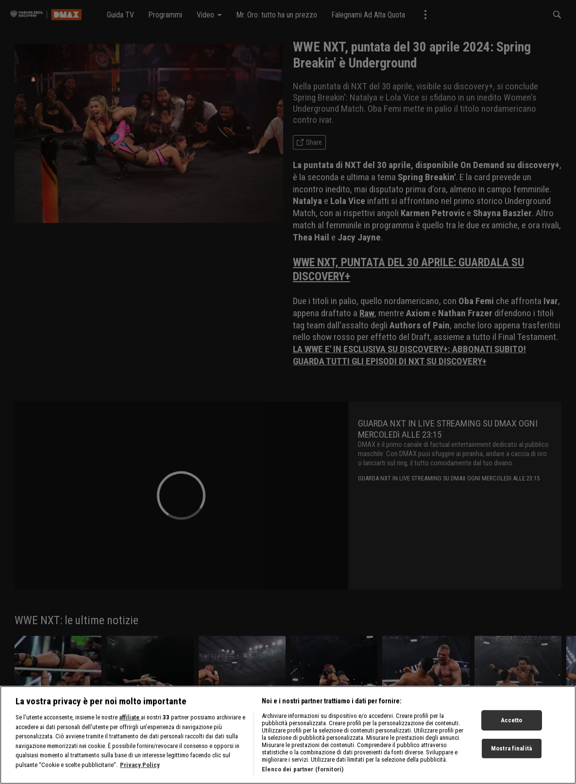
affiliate (130, 727)
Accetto (512, 729)
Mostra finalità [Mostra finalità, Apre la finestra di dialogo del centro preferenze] (511, 757)
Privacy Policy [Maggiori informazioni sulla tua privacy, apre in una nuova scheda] (140, 774)
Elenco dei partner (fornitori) (302, 779)
